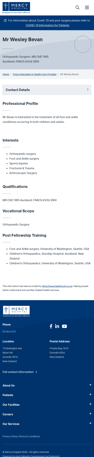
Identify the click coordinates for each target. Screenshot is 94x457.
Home (6, 74)
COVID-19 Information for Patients (47, 25)
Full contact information (18, 372)
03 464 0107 (9, 331)
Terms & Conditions (29, 436)
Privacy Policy (10, 436)
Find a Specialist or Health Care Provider (35, 74)
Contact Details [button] (47, 90)
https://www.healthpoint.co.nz (57, 286)
